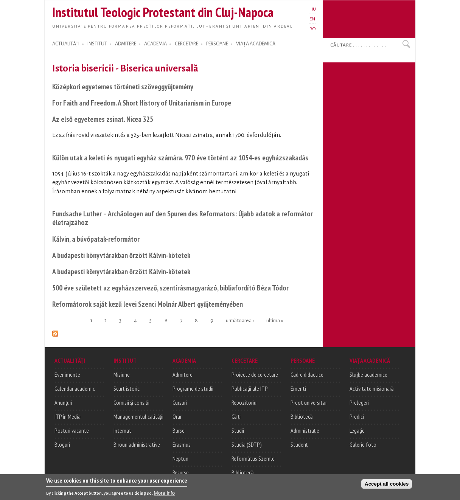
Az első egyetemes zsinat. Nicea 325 (102, 119)
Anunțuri (63, 402)
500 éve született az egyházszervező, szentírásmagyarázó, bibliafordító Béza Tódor (170, 287)
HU (312, 9)
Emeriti (298, 388)
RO (312, 28)
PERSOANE (217, 44)
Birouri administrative (136, 444)
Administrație (305, 430)
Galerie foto (363, 444)
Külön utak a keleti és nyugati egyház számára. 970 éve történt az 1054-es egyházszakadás (180, 157)
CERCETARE (186, 44)
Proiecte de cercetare (255, 374)
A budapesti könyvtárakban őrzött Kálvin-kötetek (121, 255)
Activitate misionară (371, 388)
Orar (177, 416)
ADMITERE (125, 44)
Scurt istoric (126, 388)
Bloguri (62, 444)
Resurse (180, 472)
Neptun (180, 458)
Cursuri (179, 402)
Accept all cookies (387, 486)
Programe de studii (192, 388)
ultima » (274, 320)
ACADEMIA (155, 44)
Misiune (121, 374)
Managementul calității (138, 416)
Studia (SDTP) (247, 444)
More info (164, 495)
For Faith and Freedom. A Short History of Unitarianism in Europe (141, 102)
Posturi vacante (71, 430)
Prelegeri (359, 402)
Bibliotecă (242, 472)
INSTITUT (97, 44)
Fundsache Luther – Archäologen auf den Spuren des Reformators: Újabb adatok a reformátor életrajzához (182, 218)
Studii (238, 430)
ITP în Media (67, 416)
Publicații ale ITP (250, 388)
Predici (357, 416)
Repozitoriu (244, 402)
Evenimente (67, 374)
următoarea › (240, 320)
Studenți (300, 444)
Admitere (182, 374)
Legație (357, 430)
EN (312, 19)
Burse (178, 430)
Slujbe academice (368, 374)
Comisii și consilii (131, 402)
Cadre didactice (307, 374)
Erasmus (181, 444)
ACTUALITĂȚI (65, 44)
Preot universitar (309, 402)
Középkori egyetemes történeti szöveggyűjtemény (122, 86)
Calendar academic (74, 388)
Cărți (236, 416)
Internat (122, 430)
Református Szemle (253, 458)
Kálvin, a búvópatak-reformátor (96, 239)
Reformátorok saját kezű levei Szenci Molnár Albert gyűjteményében (147, 304)
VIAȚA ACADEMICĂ (255, 44)
